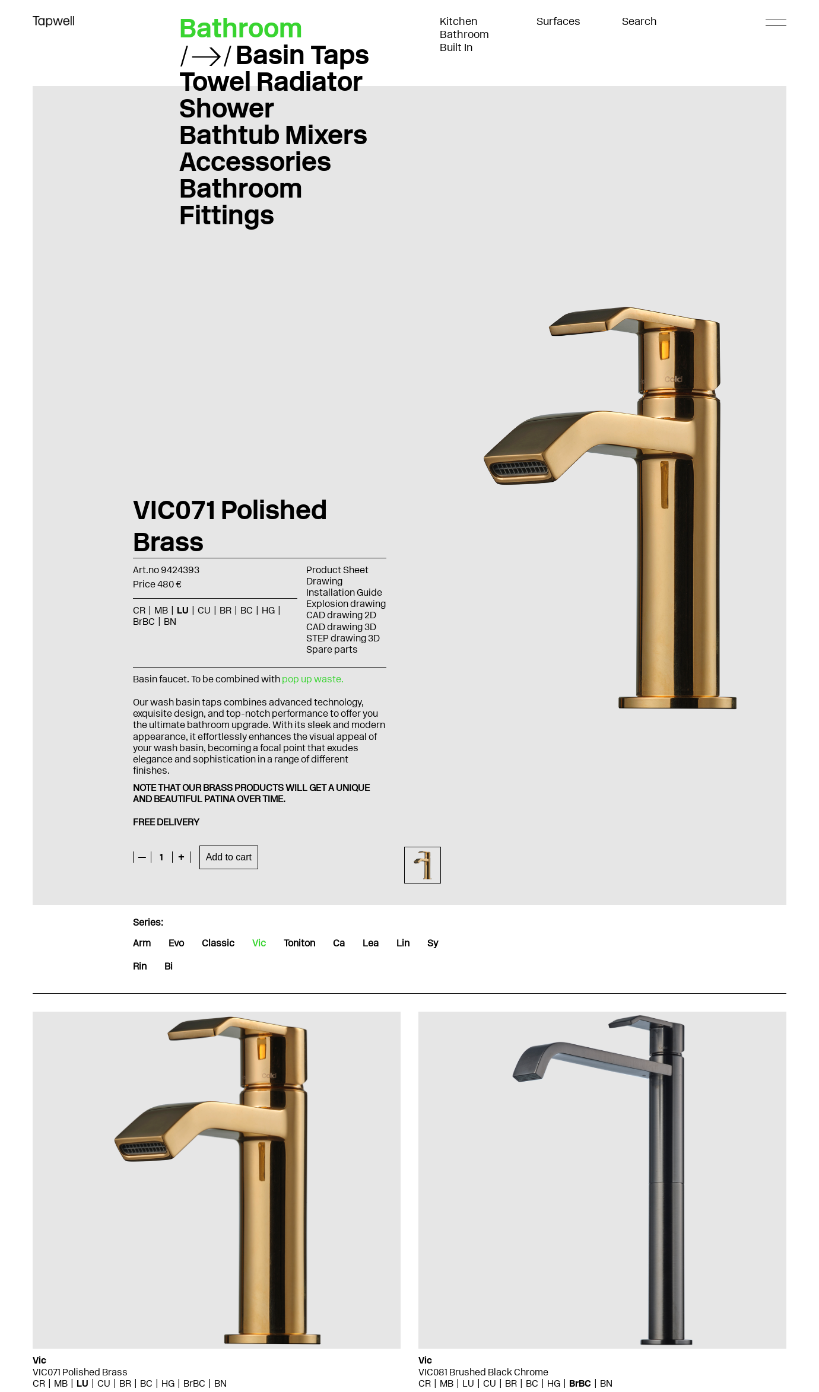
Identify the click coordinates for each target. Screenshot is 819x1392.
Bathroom (464, 34)
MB (161, 610)
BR (225, 610)
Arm (142, 943)
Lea (371, 943)
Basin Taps (302, 55)
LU (183, 610)
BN (170, 621)
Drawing (324, 581)
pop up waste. (313, 679)
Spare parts (332, 649)
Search (639, 21)
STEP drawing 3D (343, 638)
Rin (140, 966)
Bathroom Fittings (241, 201)
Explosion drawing (346, 603)
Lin (403, 943)
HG (268, 610)
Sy (432, 943)
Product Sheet (337, 570)
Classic (218, 943)
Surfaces (558, 21)
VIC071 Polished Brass (80, 1372)
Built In (456, 47)
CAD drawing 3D (341, 627)
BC (246, 610)
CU (204, 610)
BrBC (144, 621)
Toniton (299, 943)
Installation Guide (344, 592)
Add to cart (229, 857)
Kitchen (459, 21)
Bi (168, 966)
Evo (176, 943)
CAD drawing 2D (341, 615)
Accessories (255, 161)
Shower (226, 108)
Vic (259, 943)
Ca (339, 943)
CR (139, 610)
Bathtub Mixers (273, 135)
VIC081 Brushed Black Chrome (483, 1372)
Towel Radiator (271, 81)
